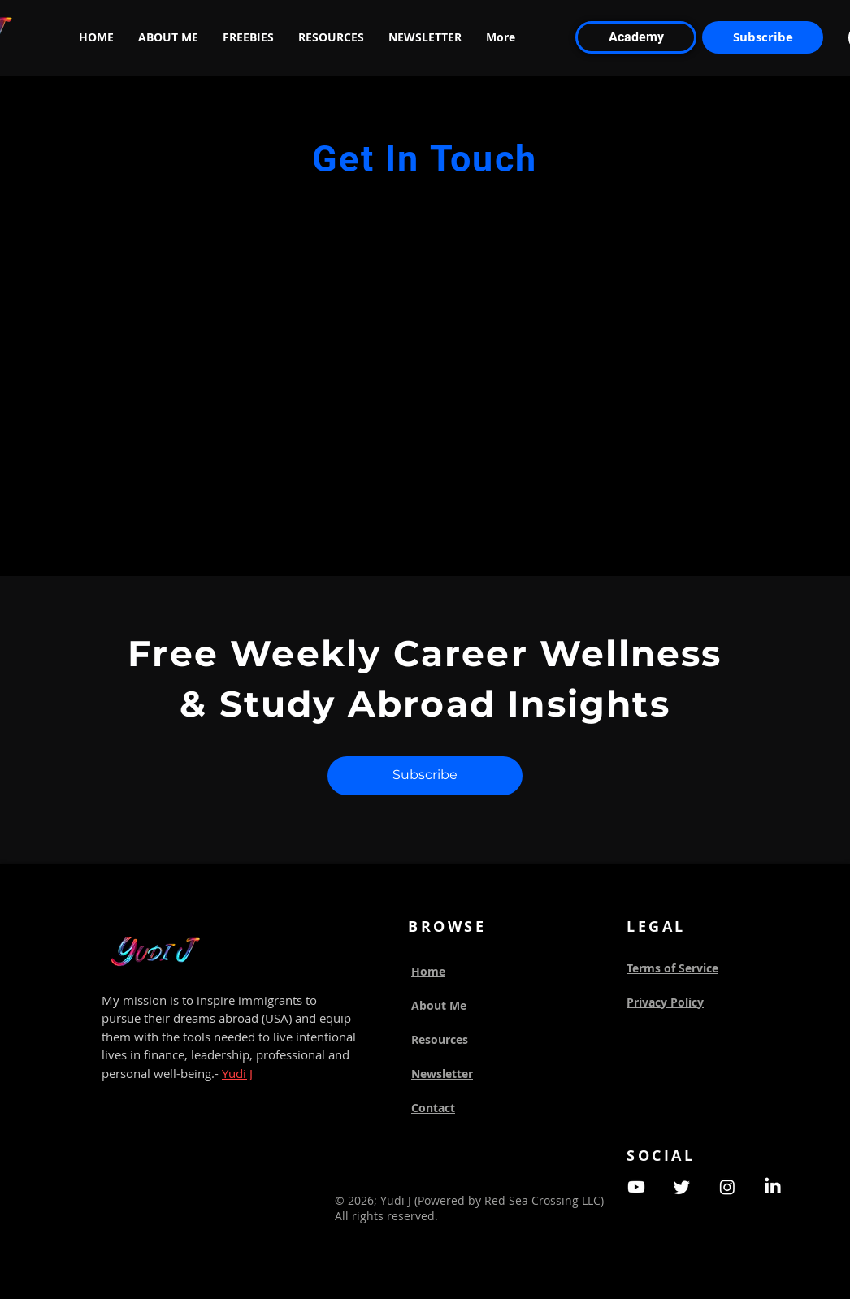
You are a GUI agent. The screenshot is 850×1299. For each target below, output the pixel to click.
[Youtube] (636, 1187)
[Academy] (635, 37)
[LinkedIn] (773, 1187)
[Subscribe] (762, 37)
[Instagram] (727, 1187)
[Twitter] (682, 1187)
